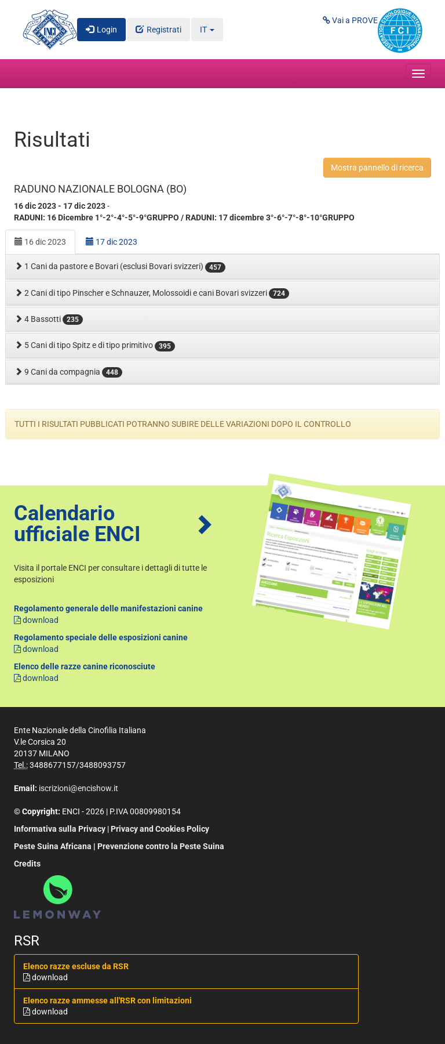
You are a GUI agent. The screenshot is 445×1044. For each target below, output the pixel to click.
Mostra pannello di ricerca (377, 167)
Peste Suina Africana (53, 846)
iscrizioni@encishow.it (78, 788)
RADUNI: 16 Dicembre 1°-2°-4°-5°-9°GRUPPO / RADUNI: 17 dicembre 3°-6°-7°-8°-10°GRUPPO (184, 217)
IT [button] (207, 29)
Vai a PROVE (350, 20)
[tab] (222, 266)
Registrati (164, 29)
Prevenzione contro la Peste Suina (160, 846)
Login (107, 29)
